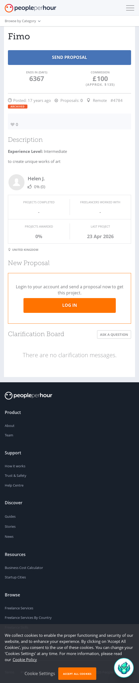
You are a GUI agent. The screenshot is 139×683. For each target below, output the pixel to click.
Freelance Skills (16, 627)
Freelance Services (19, 608)
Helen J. (36, 178)
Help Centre (14, 485)
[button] (129, 8)
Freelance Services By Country (28, 617)
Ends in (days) (36, 72)
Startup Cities (15, 577)
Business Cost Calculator (24, 567)
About (10, 425)
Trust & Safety (15, 475)
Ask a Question (114, 334)
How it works (15, 466)
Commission (100, 72)
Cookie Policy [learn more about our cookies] (25, 663)
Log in (69, 305)
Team (9, 435)
